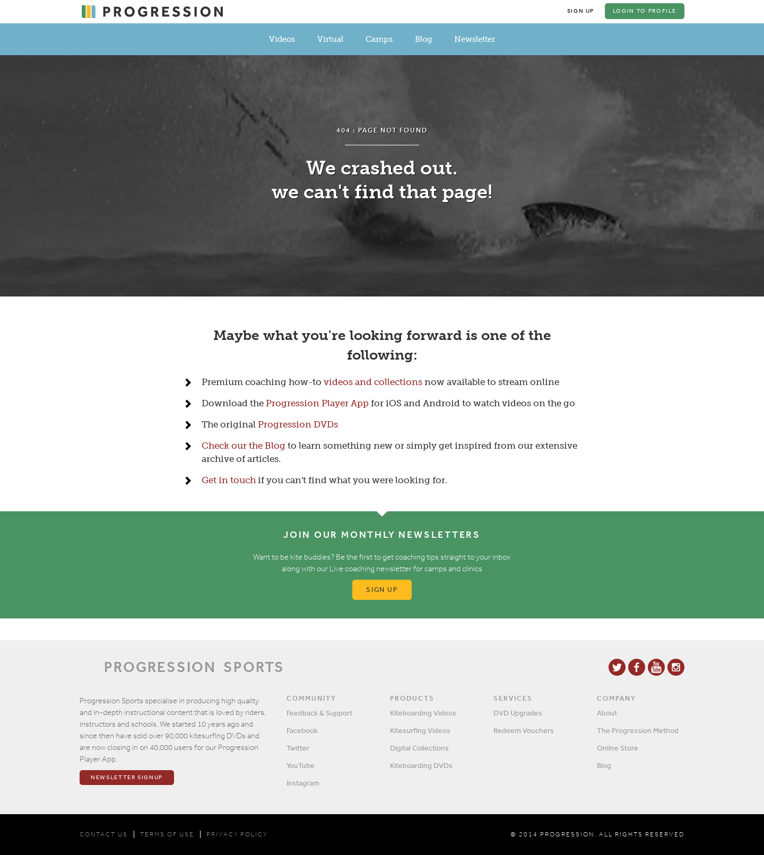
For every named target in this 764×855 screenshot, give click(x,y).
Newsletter (474, 39)
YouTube (300, 765)
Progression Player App (317, 403)
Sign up (382, 590)
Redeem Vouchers (523, 730)
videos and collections (373, 382)
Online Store (617, 748)
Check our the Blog (243, 446)
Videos (282, 39)
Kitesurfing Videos (420, 730)
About (607, 713)
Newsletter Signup (127, 778)
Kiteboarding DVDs (421, 765)
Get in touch (229, 480)
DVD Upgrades (517, 713)
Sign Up (580, 11)
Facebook (302, 730)
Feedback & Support (319, 713)
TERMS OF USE (167, 834)
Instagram (302, 783)
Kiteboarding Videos (423, 713)
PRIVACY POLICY (236, 834)
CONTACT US (104, 834)
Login (644, 11)
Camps (379, 39)
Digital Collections (419, 748)
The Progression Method (638, 730)
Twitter (297, 748)
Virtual (330, 39)
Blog (423, 39)
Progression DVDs (298, 425)
